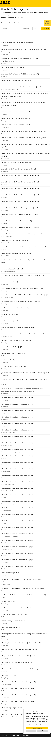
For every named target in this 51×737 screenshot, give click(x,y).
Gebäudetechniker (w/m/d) (9, 314)
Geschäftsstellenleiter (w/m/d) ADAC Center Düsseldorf (18, 327)
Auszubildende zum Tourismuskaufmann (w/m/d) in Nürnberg (20, 227)
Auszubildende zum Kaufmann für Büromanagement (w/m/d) (20, 175)
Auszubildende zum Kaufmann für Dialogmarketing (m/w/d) (19, 208)
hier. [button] (43, 724)
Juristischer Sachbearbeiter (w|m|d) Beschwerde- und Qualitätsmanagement (25, 373)
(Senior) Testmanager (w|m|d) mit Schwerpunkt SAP (17, 43)
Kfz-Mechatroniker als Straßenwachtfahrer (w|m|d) (17, 540)
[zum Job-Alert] (47, 23)
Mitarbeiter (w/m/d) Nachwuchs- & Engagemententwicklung (19, 669)
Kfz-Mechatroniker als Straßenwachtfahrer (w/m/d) (17, 397)
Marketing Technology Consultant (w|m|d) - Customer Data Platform (22, 643)
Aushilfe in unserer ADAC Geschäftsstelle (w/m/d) (16, 162)
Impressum (26, 735)
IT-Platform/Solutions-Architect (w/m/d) (13, 366)
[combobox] (36, 28)
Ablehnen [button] (42, 730)
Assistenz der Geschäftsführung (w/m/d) (13, 67)
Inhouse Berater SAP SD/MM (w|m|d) (13, 353)
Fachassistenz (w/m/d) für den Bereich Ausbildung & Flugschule (20, 301)
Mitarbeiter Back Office (8, 675)
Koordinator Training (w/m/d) (10, 573)
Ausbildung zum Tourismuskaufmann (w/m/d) (15, 112)
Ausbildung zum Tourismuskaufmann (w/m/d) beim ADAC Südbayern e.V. (23, 131)
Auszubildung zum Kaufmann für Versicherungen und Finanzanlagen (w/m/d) (25, 247)
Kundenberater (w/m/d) (8, 601)
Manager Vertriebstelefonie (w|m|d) (12, 627)
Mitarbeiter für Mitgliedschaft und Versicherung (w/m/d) (18, 682)
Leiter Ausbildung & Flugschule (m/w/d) (13, 621)
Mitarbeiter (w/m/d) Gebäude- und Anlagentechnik (16, 662)
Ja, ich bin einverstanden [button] (36, 728)
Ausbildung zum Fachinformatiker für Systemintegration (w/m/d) (21, 87)
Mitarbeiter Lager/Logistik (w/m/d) (11, 708)
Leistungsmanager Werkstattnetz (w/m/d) (14, 614)
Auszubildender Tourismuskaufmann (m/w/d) (15, 240)
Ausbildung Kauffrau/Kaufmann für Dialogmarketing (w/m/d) (20, 74)
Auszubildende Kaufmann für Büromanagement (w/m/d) (18, 169)
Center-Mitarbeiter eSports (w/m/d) (12, 269)
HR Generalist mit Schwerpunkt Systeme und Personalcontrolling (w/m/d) (23, 334)
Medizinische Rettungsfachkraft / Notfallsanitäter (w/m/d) (19, 649)
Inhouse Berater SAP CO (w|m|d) (11, 347)
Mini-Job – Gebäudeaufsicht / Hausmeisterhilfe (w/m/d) (18, 656)
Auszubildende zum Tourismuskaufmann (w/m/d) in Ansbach (20, 214)
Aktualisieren (45, 28)
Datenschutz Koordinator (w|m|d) (12, 282)
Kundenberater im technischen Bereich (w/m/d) (16, 608)
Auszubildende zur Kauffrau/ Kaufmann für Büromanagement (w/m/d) (22, 234)
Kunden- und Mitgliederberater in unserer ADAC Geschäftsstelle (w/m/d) (23, 588)
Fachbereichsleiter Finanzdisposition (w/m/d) (15, 308)
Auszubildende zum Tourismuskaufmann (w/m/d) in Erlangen (20, 221)
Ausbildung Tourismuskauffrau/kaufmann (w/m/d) (16, 80)
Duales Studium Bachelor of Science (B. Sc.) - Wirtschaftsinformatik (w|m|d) (24, 295)
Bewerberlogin (4, 735)
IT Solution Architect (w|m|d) (10, 360)
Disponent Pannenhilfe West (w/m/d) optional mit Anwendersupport (22, 288)
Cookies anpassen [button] (31, 730)
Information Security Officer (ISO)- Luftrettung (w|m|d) (18, 340)
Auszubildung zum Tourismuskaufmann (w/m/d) (16, 253)
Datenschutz (15, 735)
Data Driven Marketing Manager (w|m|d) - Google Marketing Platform (23, 275)
